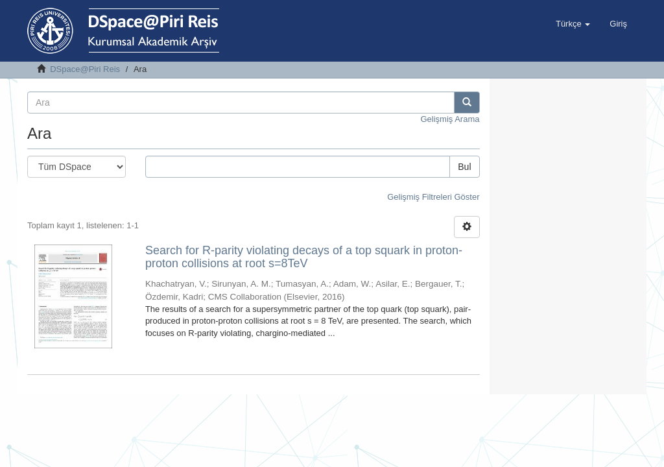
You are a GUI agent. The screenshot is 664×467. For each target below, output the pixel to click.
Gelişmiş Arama (449, 119)
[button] (573, 24)
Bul (464, 167)
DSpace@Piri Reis (85, 69)
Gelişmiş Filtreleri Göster (433, 197)
